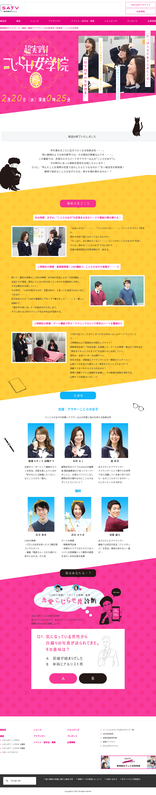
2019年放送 (49, 27)
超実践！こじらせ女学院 (67, 27)
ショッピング (110, 20)
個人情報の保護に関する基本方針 (59, 779)
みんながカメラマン (111, 745)
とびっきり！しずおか (10, 740)
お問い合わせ (111, 779)
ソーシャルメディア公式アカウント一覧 (118, 729)
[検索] (19, 780)
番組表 (3, 20)
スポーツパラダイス (10, 752)
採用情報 (140, 11)
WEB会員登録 (108, 733)
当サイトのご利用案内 (131, 779)
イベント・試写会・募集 (83, 20)
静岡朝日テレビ (9, 8)
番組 (18, 20)
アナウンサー (55, 20)
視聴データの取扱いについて (90, 779)
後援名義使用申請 (110, 737)
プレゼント (132, 20)
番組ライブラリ (35, 27)
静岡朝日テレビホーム (10, 27)
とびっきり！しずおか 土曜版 (13, 744)
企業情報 (151, 20)
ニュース (34, 20)
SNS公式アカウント (141, 4)
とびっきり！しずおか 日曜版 (13, 748)
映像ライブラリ (109, 741)
